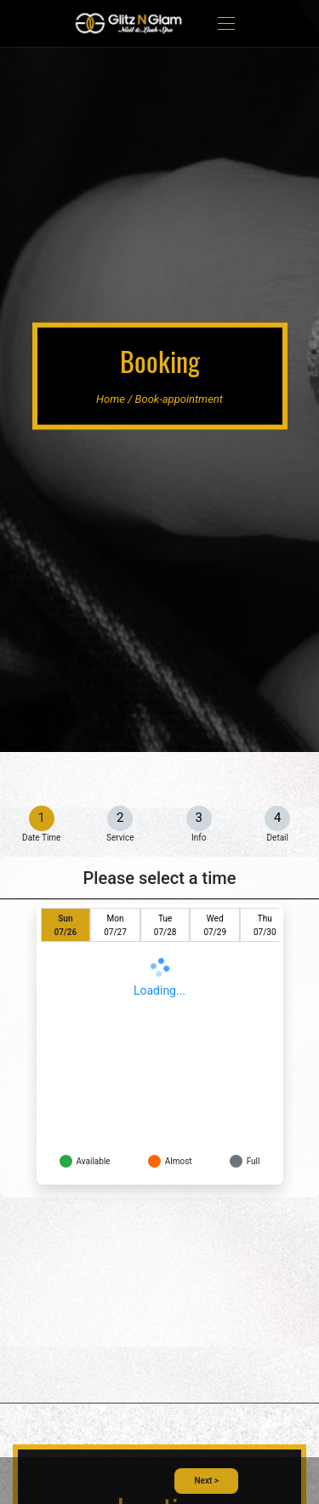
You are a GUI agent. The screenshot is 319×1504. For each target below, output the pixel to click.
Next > (206, 1480)
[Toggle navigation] (226, 23)
